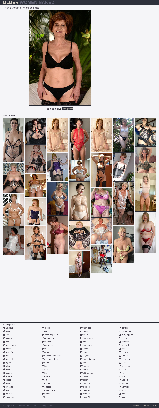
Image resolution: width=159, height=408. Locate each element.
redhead (124, 342)
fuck (45, 373)
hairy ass (85, 328)
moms (84, 366)
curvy (45, 352)
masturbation (87, 359)
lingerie (85, 356)
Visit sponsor (68, 109)
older (84, 380)
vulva (123, 390)
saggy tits (124, 345)
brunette (8, 387)
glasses (46, 387)
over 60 (85, 394)
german (46, 376)
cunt (45, 349)
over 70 (85, 397)
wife (122, 394)
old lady (85, 376)
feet (45, 369)
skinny (123, 356)
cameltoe (8, 397)
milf (83, 363)
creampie (47, 345)
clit (44, 331)
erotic (45, 363)
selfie (123, 349)
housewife (86, 345)
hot (83, 342)
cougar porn (48, 338)
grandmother (49, 390)
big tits (7, 363)
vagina (123, 383)
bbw (6, 342)
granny (46, 394)
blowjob (7, 376)
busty (6, 390)
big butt (7, 394)
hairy (45, 397)
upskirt (123, 380)
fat (44, 366)
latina (84, 349)
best (6, 356)
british (7, 383)
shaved (123, 352)
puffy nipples (126, 335)
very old (124, 387)
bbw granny (9, 345)
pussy (123, 338)
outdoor (85, 383)
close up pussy (50, 335)
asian (6, 331)
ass (6, 335)
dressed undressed (51, 356)
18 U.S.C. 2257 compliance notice (43, 406)
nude (84, 369)
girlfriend (47, 383)
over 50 (85, 390)
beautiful (8, 352)
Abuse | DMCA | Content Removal (16, 406)
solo (122, 363)
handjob (85, 331)
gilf (44, 380)
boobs (7, 380)
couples (46, 342)
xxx (122, 397)
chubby (46, 328)
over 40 (85, 387)
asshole (8, 338)
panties (123, 328)
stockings (124, 366)
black (6, 369)
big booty (8, 359)
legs (83, 352)
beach (7, 349)
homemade (86, 338)
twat (122, 376)
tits (121, 373)
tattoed (123, 369)
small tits (124, 359)
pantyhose (125, 331)
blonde (7, 373)
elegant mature (50, 359)
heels (84, 335)
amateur (8, 328)
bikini (6, 366)
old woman (86, 373)
